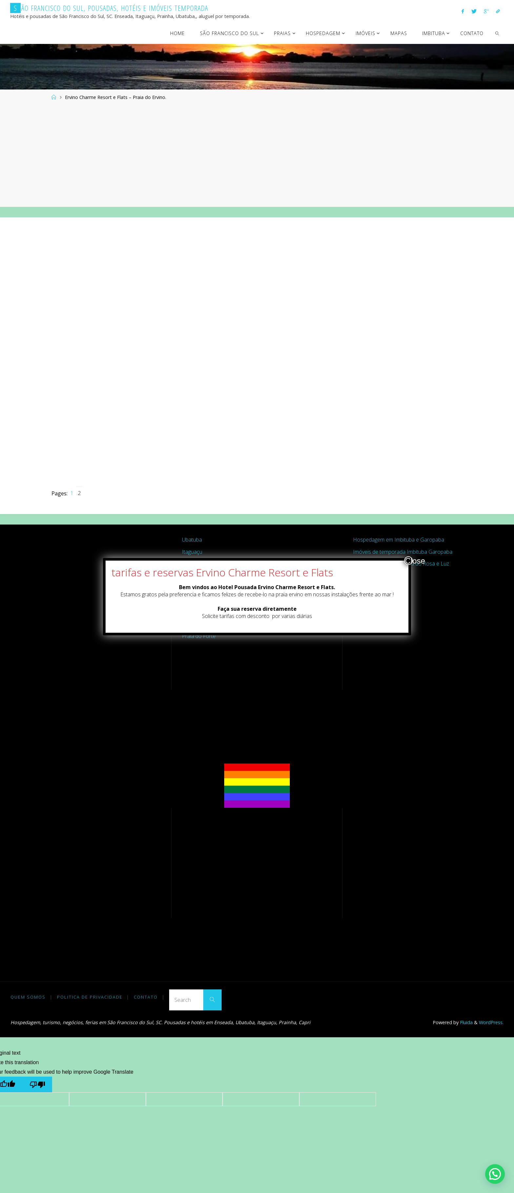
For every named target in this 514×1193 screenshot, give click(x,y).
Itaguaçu (192, 551)
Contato (146, 997)
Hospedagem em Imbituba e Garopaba (398, 539)
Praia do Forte (199, 636)
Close (409, 560)
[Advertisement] (257, 154)
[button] (495, 1174)
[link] (497, 33)
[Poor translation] (37, 1084)
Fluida (466, 1022)
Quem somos (28, 997)
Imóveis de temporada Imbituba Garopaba (402, 551)
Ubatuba (192, 539)
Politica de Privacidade (90, 997)
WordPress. (491, 1022)
